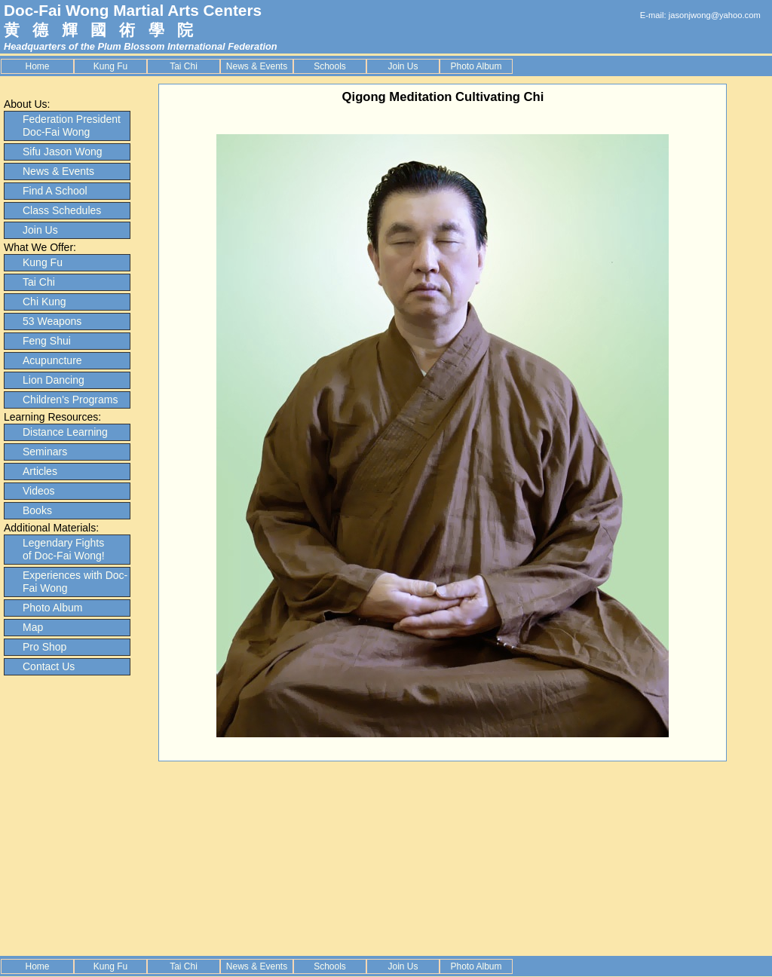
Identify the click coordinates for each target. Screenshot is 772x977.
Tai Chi (184, 66)
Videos (39, 491)
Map (33, 627)
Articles (40, 471)
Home (37, 66)
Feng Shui (47, 341)
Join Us (403, 66)
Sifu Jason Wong (63, 151)
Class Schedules (62, 210)
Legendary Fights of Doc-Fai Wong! (64, 549)
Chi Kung (44, 302)
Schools (330, 66)
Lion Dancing (53, 380)
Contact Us (49, 666)
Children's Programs (70, 400)
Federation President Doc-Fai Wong (72, 125)
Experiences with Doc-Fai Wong (75, 581)
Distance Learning (65, 432)
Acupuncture (52, 360)
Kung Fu (110, 66)
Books (37, 510)
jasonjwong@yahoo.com (715, 15)
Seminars (45, 452)
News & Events (256, 66)
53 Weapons (52, 321)
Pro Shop (44, 647)
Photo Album (475, 66)
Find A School (55, 191)
